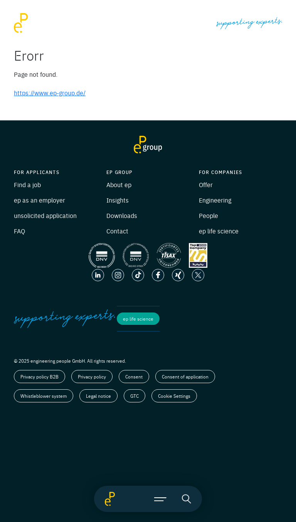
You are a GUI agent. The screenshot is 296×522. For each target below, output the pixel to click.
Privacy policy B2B (39, 376)
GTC (134, 396)
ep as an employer (39, 200)
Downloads (121, 215)
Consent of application (185, 376)
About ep (118, 184)
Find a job (27, 184)
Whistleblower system (43, 396)
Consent (134, 376)
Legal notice (98, 396)
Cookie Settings (174, 396)
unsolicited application (45, 215)
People (208, 215)
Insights (117, 200)
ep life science (219, 230)
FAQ (19, 230)
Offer (206, 184)
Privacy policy (92, 376)
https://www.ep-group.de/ (50, 92)
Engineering (215, 200)
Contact (117, 230)
